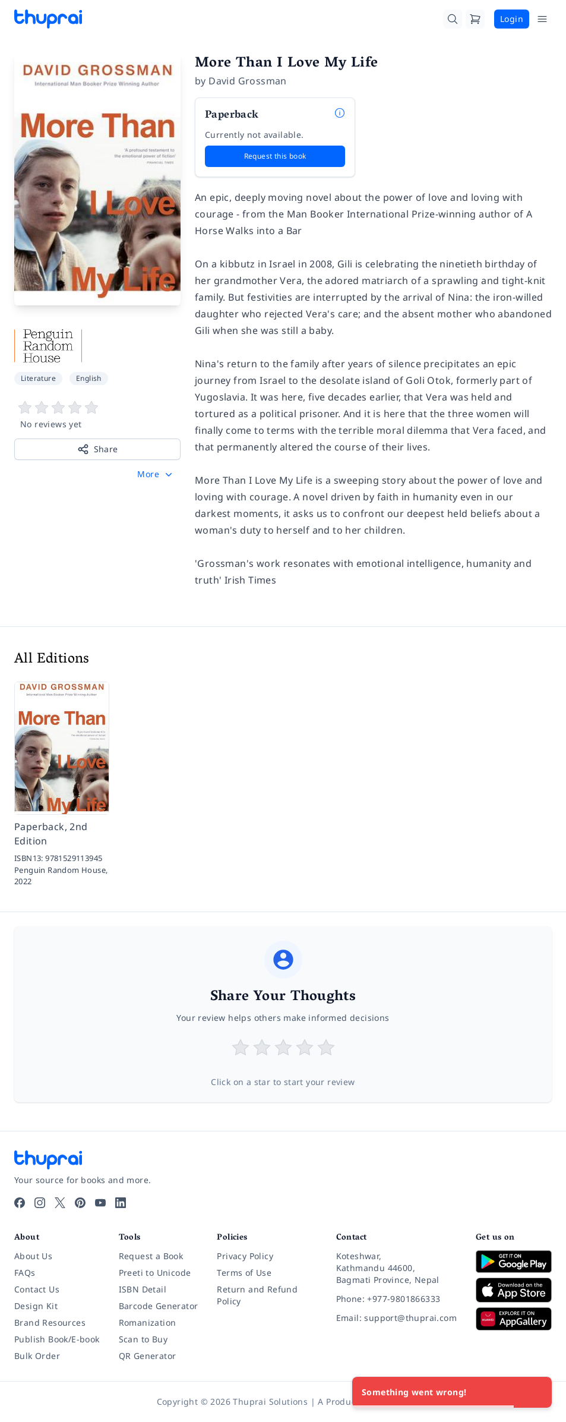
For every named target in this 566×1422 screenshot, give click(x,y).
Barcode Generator (158, 1305)
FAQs (25, 1272)
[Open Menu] (542, 19)
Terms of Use (244, 1272)
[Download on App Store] (514, 1290)
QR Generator (147, 1355)
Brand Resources (50, 1322)
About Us (33, 1256)
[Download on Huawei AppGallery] (514, 1318)
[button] (156, 474)
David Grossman (247, 80)
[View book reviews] (97, 415)
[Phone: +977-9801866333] (396, 1299)
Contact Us (36, 1289)
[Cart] (475, 19)
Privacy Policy (245, 1256)
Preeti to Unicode (155, 1272)
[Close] (536, 1392)
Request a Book (151, 1256)
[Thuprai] (48, 19)
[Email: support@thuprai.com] (396, 1318)
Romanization (147, 1322)
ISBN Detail (142, 1289)
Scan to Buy (143, 1339)
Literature (38, 378)
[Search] (452, 19)
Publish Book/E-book (57, 1339)
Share (97, 449)
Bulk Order (37, 1355)
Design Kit (36, 1305)
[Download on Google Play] (514, 1261)
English (89, 378)
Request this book (275, 156)
